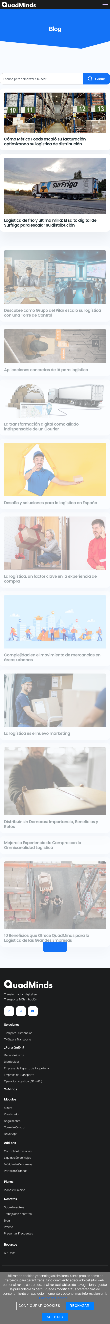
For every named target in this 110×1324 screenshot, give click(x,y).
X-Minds (10, 1089)
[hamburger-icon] (105, 4)
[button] (55, 947)
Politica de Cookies (53, 1298)
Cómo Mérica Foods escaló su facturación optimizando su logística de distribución (45, 141)
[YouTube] (33, 1011)
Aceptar (55, 1317)
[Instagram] (21, 1011)
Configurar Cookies (39, 1305)
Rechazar (80, 1305)
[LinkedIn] (9, 1011)
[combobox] (41, 78)
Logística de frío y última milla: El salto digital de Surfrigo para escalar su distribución (50, 222)
